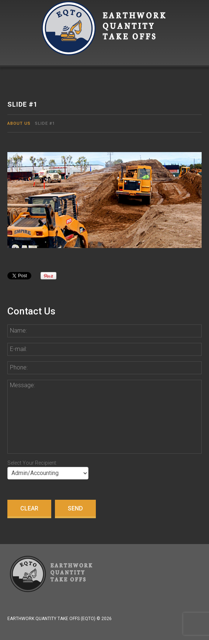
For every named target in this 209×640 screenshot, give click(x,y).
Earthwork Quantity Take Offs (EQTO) (51, 618)
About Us (19, 123)
